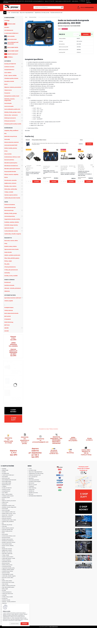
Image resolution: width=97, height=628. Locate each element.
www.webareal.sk (53, 626)
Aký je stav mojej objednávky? (27, 12)
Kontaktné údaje (15, 12)
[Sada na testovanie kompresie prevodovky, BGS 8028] (39, 33)
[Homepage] (4, 12)
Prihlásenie (83, 1)
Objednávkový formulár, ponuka (42, 12)
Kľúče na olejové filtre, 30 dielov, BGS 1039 (16, 384)
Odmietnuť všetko (15, 623)
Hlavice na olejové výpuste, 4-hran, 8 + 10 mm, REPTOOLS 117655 (33, 174)
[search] (62, 7)
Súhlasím (24, 623)
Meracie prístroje (32, 17)
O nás (8, 12)
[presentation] (25, 166)
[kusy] (75, 34)
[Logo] (11, 7)
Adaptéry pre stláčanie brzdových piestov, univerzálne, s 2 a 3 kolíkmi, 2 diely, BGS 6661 (85, 173)
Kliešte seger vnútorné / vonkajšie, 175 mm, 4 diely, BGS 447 (50, 172)
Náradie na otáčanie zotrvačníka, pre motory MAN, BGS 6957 (16, 372)
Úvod (26, 17)
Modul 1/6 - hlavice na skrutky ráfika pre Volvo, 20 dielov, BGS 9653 (16, 399)
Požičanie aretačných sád (56, 12)
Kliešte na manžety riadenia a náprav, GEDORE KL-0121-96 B (68, 173)
